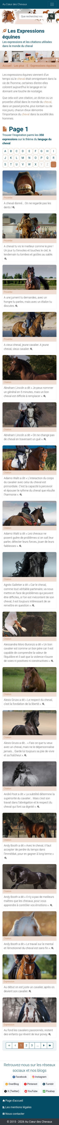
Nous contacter (13, 1113)
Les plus (19, 65)
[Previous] (38, 1045)
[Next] (44, 1045)
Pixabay (49, 1091)
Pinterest (30, 1084)
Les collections (47, 59)
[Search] (33, 16)
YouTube (31, 1091)
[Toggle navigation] (52, 4)
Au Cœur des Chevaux (15, 4)
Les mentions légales (17, 1107)
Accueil (7, 65)
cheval (21, 78)
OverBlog (12, 1084)
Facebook (20, 1076)
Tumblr (48, 1084)
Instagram (39, 1076)
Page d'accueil (13, 1100)
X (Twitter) (11, 1091)
